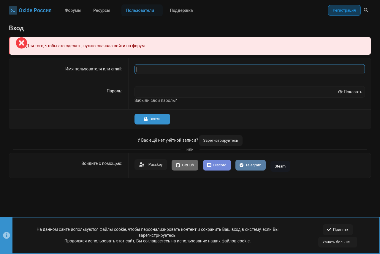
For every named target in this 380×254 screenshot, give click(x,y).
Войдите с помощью (101, 163)
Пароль (114, 91)
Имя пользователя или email (93, 69)
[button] (115, 10)
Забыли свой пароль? (155, 100)
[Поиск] (366, 10)
